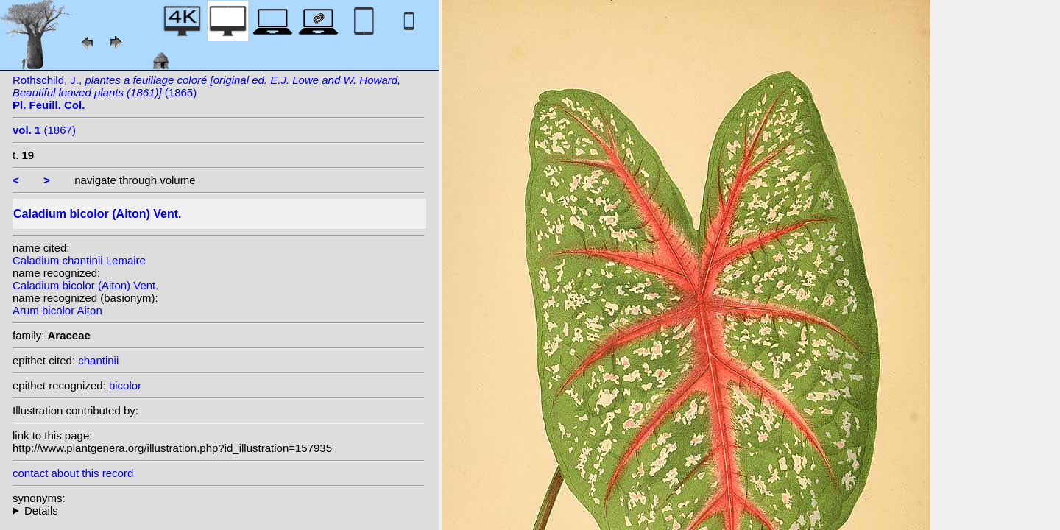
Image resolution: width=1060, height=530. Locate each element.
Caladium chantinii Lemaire (79, 260)
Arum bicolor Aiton (57, 310)
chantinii (98, 360)
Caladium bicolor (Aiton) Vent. (85, 285)
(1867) (44, 130)
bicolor (125, 385)
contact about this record (73, 473)
